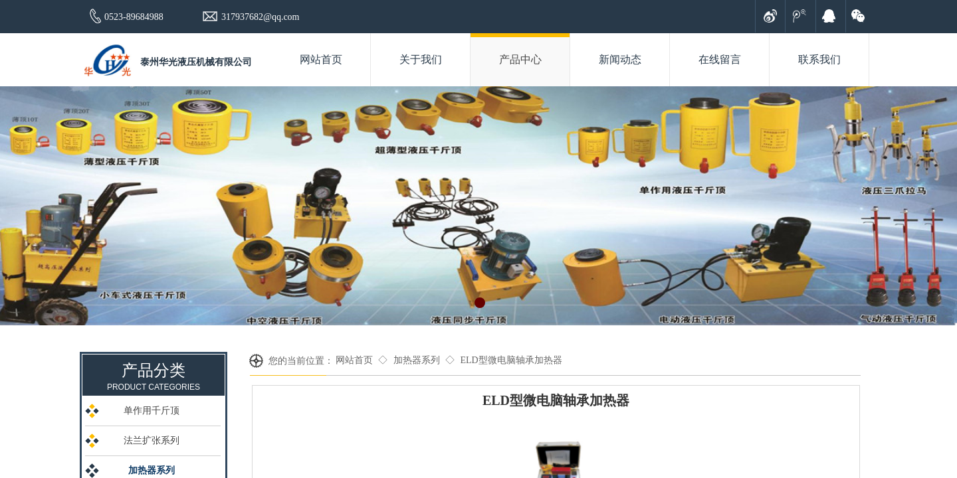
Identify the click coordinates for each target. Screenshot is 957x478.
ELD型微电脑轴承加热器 (511, 360)
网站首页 (354, 360)
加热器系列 (416, 360)
